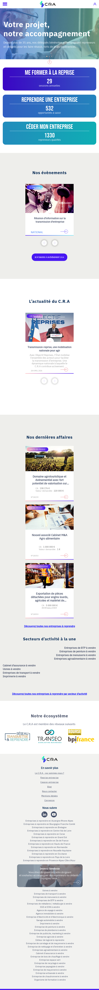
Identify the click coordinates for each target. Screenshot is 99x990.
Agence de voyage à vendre (50, 910)
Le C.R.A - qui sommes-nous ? (49, 773)
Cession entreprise (49, 782)
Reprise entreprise (49, 777)
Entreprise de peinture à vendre (50, 927)
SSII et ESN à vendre (50, 907)
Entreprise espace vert (49, 960)
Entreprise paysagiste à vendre (49, 966)
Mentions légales (49, 795)
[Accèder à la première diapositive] (38, 188)
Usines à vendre (12, 669)
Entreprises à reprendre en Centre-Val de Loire (49, 830)
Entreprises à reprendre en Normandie (49, 847)
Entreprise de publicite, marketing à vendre (50, 933)
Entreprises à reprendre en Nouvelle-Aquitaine (49, 850)
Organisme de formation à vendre (50, 979)
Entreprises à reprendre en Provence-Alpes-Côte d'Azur (49, 860)
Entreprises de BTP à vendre (80, 647)
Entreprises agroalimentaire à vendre (75, 658)
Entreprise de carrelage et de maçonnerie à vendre (50, 943)
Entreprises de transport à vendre (22, 672)
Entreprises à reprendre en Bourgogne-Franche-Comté (50, 824)
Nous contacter (49, 791)
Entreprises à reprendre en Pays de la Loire (49, 857)
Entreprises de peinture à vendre (77, 651)
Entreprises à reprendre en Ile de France (49, 840)
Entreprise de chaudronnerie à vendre (50, 976)
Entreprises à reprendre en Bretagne (49, 827)
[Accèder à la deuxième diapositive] (49, 188)
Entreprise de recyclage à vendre (49, 963)
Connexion (49, 800)
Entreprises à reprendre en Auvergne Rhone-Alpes (50, 820)
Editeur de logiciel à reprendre (50, 940)
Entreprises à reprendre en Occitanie (49, 854)
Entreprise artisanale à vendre (50, 973)
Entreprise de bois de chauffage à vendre (50, 956)
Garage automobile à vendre (49, 920)
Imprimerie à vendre (14, 676)
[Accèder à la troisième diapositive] (60, 188)
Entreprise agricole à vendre (50, 936)
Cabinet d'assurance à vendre (19, 665)
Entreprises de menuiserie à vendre (76, 655)
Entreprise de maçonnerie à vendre (49, 970)
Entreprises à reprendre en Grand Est (49, 837)
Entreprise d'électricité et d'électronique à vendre (49, 917)
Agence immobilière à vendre (50, 913)
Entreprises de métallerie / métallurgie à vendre (50, 903)
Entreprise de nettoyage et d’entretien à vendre (50, 946)
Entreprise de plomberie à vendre (50, 930)
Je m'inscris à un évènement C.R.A (49, 257)
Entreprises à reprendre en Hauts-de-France (49, 844)
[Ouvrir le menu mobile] (3, 4)
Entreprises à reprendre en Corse (49, 834)
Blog (49, 786)
